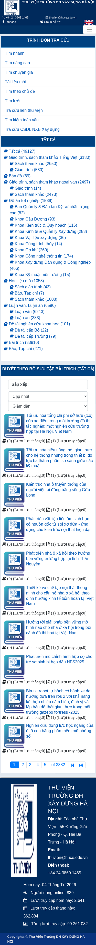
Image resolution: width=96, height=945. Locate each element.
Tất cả (48, 139)
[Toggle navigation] (89, 29)
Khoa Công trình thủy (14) (36, 244)
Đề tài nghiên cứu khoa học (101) (37, 324)
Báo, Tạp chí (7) (27, 293)
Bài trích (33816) (21, 342)
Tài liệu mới (15, 82)
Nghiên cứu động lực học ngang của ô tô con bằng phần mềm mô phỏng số (59, 730)
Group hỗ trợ (50, 21)
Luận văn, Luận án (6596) (30, 305)
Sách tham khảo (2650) (33, 163)
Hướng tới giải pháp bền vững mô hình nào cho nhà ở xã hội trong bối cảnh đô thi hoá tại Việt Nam (58, 627)
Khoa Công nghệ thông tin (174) (41, 256)
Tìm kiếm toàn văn (22, 120)
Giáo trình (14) (25, 188)
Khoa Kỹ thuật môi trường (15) (40, 274)
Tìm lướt (12, 101)
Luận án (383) (25, 318)
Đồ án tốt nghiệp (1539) (28, 200)
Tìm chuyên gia (19, 72)
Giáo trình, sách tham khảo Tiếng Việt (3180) (47, 157)
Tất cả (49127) (19, 151)
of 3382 (58, 765)
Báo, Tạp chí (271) (23, 348)
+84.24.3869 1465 (15, 17)
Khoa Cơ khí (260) (29, 250)
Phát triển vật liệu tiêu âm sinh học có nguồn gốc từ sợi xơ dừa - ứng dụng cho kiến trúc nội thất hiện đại (58, 524)
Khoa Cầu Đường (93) (32, 219)
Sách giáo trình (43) (30, 287)
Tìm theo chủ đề (20, 91)
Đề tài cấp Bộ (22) (29, 330)
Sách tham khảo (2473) (33, 194)
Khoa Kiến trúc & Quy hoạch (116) (43, 225)
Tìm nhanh (14, 53)
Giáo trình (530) (27, 170)
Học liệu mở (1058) (24, 281)
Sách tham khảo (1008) (33, 299)
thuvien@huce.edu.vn (61, 17)
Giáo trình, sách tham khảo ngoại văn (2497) (47, 182)
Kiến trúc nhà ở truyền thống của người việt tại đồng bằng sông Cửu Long (58, 489)
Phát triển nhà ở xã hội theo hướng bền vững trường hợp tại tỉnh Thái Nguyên (58, 558)
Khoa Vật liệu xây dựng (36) (38, 237)
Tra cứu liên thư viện (24, 110)
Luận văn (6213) (27, 311)
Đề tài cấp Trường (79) (33, 336)
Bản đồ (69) (17, 176)
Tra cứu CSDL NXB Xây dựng (32, 129)
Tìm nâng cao (17, 63)
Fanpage (9, 21)
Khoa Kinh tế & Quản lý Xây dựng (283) (48, 231)
